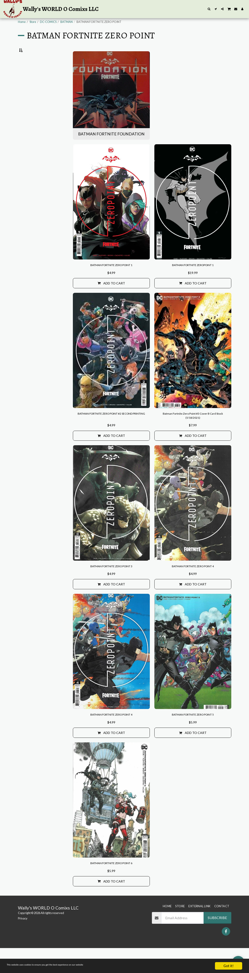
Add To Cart (111, 295)
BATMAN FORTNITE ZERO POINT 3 (111, 584)
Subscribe (217, 942)
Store (33, 22)
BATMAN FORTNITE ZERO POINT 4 (192, 584)
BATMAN (66, 22)
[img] (111, 212)
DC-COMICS (48, 22)
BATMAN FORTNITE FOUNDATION (35, 77)
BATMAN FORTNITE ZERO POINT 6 (111, 886)
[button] (209, 8)
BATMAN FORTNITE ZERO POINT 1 (111, 276)
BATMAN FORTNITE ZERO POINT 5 (192, 735)
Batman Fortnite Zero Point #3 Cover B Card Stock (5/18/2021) (192, 430)
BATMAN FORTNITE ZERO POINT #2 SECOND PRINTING (111, 430)
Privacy (22, 943)
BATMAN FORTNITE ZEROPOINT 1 (193, 276)
